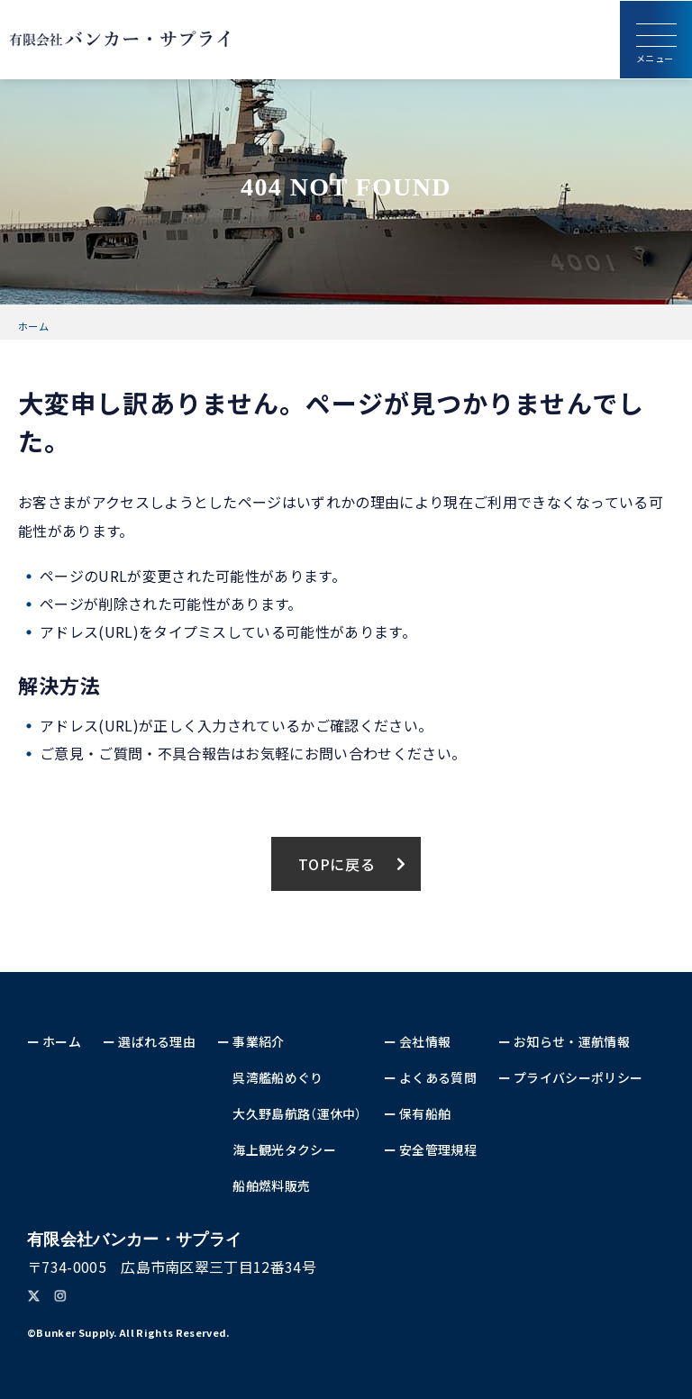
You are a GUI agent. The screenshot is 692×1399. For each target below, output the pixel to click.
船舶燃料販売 (271, 1185)
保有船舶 (425, 1113)
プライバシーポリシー (578, 1077)
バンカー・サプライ (134, 1240)
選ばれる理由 (157, 1041)
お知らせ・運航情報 (572, 1041)
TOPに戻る (337, 864)
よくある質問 (438, 1077)
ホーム (33, 326)
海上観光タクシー (284, 1149)
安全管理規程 (438, 1149)
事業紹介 (258, 1041)
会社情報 (425, 1041)
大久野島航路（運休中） (297, 1113)
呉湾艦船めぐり (277, 1077)
